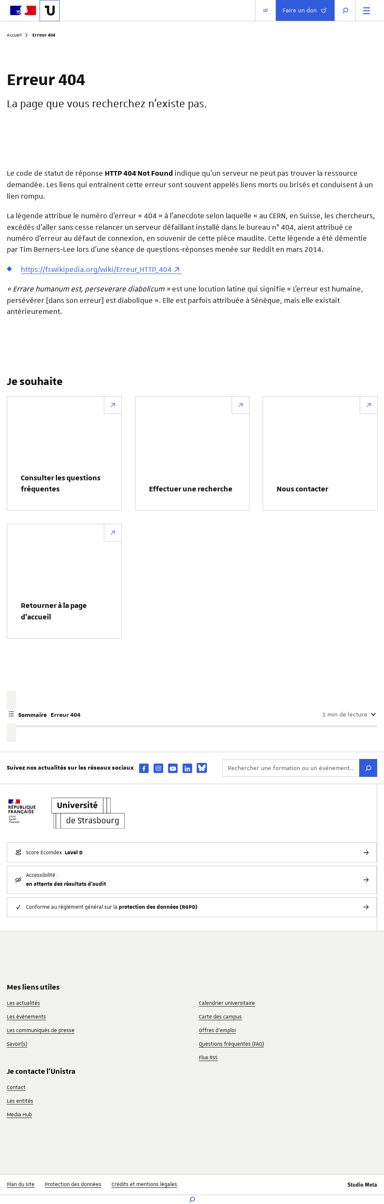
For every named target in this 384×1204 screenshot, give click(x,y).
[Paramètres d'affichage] (265, 10)
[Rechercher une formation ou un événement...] (290, 768)
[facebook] (144, 768)
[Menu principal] (366, 10)
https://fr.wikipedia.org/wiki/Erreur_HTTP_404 (96, 269)
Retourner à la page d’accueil (54, 611)
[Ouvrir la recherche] (345, 10)
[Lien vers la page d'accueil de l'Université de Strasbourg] (50, 10)
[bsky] (202, 768)
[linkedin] (187, 768)
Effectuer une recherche (190, 489)
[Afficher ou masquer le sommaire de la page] (192, 714)
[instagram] (158, 768)
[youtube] (173, 768)
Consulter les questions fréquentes (60, 484)
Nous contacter (302, 489)
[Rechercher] (368, 768)
